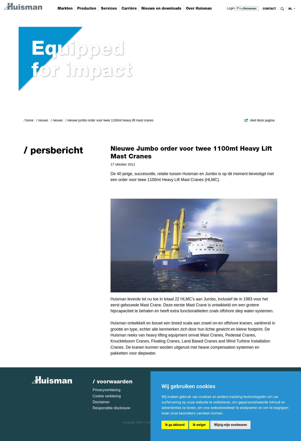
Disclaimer (101, 402)
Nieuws (43, 120)
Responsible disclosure (111, 408)
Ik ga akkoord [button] (175, 425)
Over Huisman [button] (199, 8)
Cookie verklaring (107, 396)
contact (269, 8)
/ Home (29, 120)
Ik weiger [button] (199, 425)
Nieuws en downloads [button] (161, 8)
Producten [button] (86, 8)
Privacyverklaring (107, 390)
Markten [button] (65, 8)
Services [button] (109, 8)
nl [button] (290, 8)
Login (243, 8)
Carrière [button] (129, 8)
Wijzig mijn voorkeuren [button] (230, 425)
